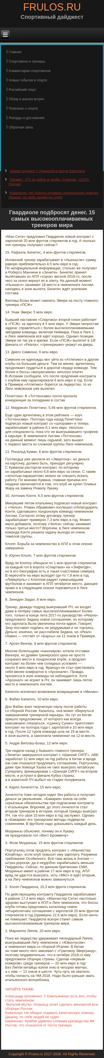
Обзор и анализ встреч (26, 99)
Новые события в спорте (28, 80)
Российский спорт (22, 90)
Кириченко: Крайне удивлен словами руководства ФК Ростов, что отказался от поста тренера (50, 1023)
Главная (15, 52)
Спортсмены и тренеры (27, 61)
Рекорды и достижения (26, 118)
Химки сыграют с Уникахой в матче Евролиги (47, 171)
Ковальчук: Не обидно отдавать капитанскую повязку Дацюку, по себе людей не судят (53, 195)
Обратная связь (21, 127)
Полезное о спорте (23, 108)
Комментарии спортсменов (29, 71)
